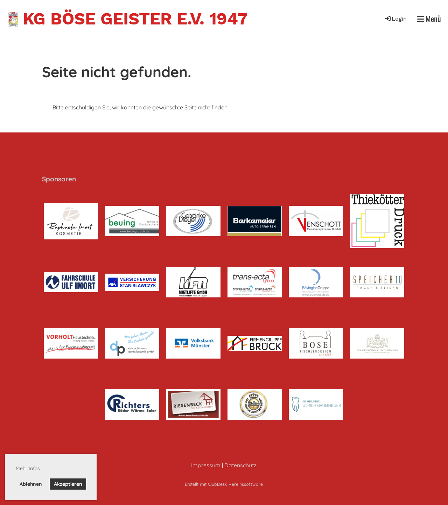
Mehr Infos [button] (28, 468)
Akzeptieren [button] (68, 484)
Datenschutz (240, 465)
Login (395, 18)
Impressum (205, 465)
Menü (429, 18)
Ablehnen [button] (31, 484)
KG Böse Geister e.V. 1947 (135, 19)
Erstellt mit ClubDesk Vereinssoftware (224, 484)
